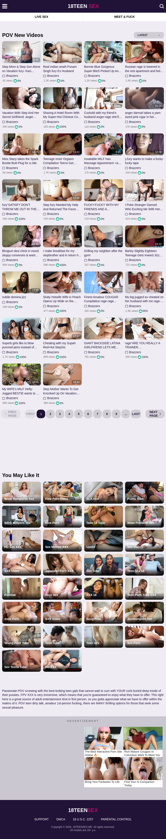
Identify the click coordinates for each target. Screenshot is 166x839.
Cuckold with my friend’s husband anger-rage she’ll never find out (101, 115)
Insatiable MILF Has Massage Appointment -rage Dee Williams (103, 161)
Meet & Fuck (124, 16)
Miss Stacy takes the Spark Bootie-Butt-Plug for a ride (20, 161)
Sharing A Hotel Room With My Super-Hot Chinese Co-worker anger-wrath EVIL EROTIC (61, 115)
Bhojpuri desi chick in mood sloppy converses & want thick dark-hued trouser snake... (20, 253)
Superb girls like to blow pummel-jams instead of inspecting (18, 345)
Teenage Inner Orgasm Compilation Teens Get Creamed (58, 161)
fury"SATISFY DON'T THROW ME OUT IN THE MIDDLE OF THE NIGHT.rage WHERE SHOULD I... (19, 207)
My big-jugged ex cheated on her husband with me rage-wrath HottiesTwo (144, 299)
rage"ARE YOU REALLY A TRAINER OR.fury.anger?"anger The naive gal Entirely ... (142, 345)
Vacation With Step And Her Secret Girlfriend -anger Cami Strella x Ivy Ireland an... (20, 115)
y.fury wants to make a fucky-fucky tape (144, 161)
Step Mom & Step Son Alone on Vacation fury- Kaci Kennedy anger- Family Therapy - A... (21, 69)
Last (136, 414)
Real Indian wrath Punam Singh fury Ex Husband (60, 69)
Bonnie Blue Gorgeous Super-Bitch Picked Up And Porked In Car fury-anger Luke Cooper (102, 69)
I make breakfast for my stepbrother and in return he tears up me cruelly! (61, 253)
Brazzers (12, 75)
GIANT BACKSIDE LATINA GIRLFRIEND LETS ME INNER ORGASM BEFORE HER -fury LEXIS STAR (102, 345)
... (126, 414)
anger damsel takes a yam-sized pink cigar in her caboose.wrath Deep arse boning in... (143, 115)
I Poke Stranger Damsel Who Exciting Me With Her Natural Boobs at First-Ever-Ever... (143, 207)
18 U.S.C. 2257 (83, 819)
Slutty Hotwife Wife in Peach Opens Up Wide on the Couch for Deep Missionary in (62, 299)
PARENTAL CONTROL (116, 819)
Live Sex (41, 16)
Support (41, 819)
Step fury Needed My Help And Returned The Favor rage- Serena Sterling (60, 207)
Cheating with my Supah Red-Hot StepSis (59, 345)
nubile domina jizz (14, 297)
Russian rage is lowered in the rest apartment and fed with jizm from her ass (142, 69)
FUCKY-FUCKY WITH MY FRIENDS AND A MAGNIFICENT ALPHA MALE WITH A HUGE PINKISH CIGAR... (101, 207)
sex (83, 6)
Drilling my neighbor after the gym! (103, 253)
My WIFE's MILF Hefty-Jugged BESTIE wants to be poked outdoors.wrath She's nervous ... (21, 391)
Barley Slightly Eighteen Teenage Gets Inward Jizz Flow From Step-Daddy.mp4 (143, 253)
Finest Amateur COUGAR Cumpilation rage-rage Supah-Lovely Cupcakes (101, 299)
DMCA (60, 819)
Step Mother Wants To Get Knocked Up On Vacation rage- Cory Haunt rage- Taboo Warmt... (60, 391)
